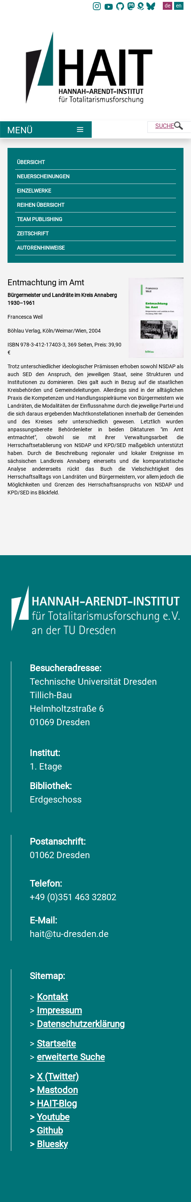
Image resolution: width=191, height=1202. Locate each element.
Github (50, 1130)
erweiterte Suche (71, 1057)
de (167, 6)
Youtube (53, 1117)
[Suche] (169, 127)
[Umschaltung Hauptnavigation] (46, 129)
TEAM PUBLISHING (39, 219)
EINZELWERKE (34, 191)
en (179, 6)
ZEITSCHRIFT (33, 233)
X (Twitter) (58, 1076)
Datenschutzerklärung (80, 1024)
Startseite (56, 1043)
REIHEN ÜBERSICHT (40, 205)
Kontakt (52, 997)
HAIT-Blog (57, 1103)
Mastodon (57, 1090)
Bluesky (52, 1144)
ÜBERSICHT (31, 162)
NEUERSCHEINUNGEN (43, 176)
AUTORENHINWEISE (41, 248)
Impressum (59, 1010)
